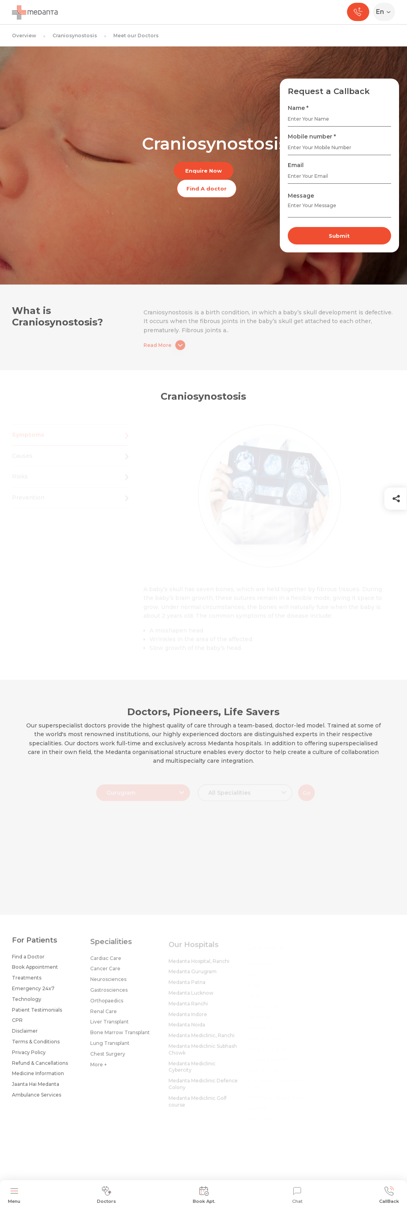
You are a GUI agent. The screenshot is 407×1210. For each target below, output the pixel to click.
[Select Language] (386, 12)
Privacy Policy (29, 1057)
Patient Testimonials (37, 1015)
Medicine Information (38, 1078)
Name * (298, 108)
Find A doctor (206, 188)
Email (296, 165)
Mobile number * (312, 136)
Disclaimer (25, 1036)
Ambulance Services (36, 1099)
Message (301, 195)
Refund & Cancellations (40, 1068)
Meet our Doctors (136, 35)
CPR (17, 1025)
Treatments (26, 982)
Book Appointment (35, 972)
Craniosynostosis (74, 35)
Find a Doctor (28, 961)
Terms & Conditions (36, 1046)
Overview (24, 35)
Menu (14, 1195)
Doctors (106, 1195)
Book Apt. (204, 1195)
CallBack (389, 1195)
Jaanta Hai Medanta (35, 1089)
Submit (339, 236)
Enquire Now (203, 170)
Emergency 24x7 (33, 993)
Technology (26, 1004)
